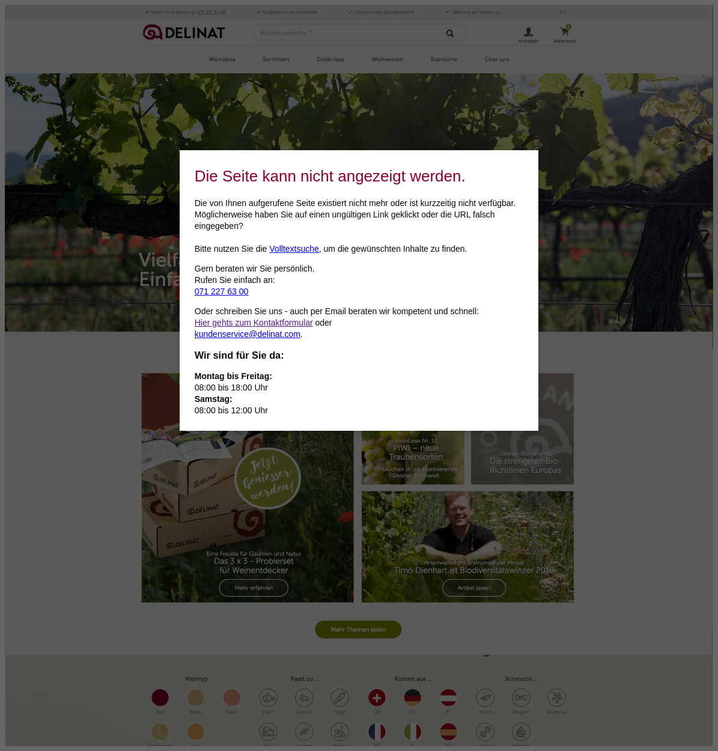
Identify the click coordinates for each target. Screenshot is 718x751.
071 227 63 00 (222, 291)
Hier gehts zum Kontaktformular (254, 322)
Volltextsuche (294, 249)
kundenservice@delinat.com (247, 334)
